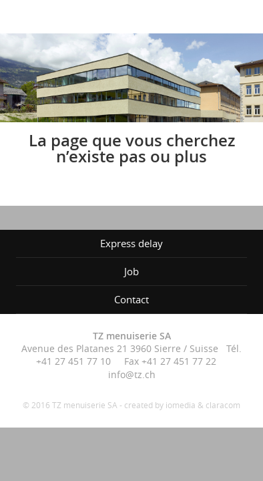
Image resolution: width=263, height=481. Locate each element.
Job (131, 271)
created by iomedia (160, 405)
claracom (223, 405)
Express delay (131, 243)
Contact (131, 299)
